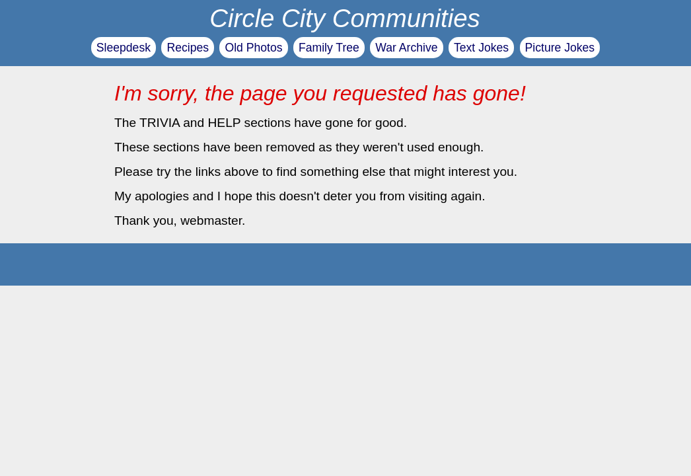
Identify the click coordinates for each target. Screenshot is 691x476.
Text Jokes (481, 47)
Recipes (187, 47)
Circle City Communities (344, 18)
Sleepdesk (123, 47)
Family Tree (329, 47)
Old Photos (253, 47)
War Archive (406, 47)
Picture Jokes (560, 47)
